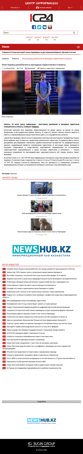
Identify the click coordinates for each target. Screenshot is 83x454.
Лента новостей (10, 264)
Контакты (15, 7)
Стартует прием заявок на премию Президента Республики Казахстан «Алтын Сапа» (39, 323)
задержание (60, 68)
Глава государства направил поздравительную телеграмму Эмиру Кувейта (36, 330)
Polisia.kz (35, 127)
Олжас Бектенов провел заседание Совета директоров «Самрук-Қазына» (35, 365)
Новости (15, 58)
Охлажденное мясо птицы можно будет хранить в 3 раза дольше (32, 304)
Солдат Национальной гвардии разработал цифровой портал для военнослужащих (38, 307)
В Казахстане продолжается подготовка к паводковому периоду (31, 352)
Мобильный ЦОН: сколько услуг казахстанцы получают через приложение (35, 292)
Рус (70, 7)
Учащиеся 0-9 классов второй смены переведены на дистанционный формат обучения (40, 310)
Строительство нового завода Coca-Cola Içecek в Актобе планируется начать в (37, 317)
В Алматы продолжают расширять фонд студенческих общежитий (32, 355)
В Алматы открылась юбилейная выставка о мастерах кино (30, 336)
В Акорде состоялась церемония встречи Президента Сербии (30, 288)
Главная (5, 58)
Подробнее (41, 401)
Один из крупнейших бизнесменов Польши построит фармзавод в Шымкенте (36, 320)
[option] (41, 52)
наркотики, (51, 68)
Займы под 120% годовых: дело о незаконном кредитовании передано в (34, 272)
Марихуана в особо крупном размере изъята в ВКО (26, 361)
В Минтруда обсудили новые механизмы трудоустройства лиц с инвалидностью (38, 282)
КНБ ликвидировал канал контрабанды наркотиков (41, 213)
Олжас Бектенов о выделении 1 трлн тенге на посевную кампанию (32, 343)
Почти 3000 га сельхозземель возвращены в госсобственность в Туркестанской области (41, 358)
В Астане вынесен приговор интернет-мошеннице (26, 339)
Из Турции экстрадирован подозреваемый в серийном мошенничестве (34, 368)
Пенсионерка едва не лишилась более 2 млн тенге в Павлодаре (41, 232)
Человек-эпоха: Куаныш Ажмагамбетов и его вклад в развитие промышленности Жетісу (41, 269)
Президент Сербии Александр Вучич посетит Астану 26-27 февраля (32, 326)
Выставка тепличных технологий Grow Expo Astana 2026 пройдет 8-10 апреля (36, 275)
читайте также (10, 177)
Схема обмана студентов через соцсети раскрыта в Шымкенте (41, 195)
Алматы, (43, 68)
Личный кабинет (44, 7)
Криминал (31, 68)
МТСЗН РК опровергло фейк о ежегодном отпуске (26, 333)
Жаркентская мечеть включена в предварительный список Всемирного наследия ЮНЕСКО (42, 279)
